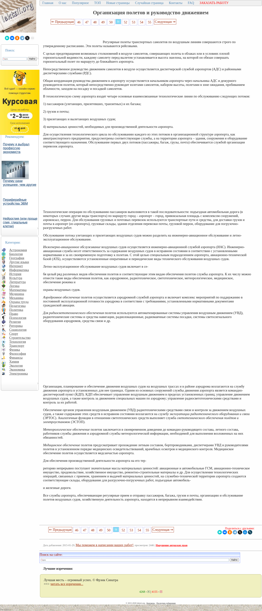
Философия (17, 353)
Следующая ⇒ (165, 22)
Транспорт (16, 346)
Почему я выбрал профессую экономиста (16, 148)
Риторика (16, 326)
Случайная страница (149, 3)
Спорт (13, 334)
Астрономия (18, 250)
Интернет (16, 266)
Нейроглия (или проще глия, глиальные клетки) (20, 222)
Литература (17, 282)
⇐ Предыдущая (62, 22)
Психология (17, 318)
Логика (14, 286)
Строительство (20, 338)
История (15, 274)
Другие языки (19, 262)
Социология (18, 330)
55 (149, 22)
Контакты (175, 3)
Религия (15, 322)
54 (141, 22)
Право (13, 314)
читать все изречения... (66, 584)
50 (111, 22)
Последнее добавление (166, 603)
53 (133, 22)
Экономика (17, 369)
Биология (16, 254)
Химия (14, 361)
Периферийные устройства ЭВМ (15, 201)
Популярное (80, 3)
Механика (16, 298)
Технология (17, 342)
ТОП (97, 3)
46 (79, 22)
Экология (16, 365)
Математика (18, 290)
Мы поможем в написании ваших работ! (104, 545)
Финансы (16, 357)
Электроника (18, 373)
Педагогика (17, 306)
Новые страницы (118, 3)
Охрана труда (19, 302)
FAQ (191, 3)
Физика (14, 349)
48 (95, 22)
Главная (47, 3)
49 (103, 22)
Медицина (16, 294)
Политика (16, 310)
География (16, 258)
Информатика (19, 270)
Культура (15, 278)
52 (125, 22)
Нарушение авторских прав (171, 545)
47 (87, 22)
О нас (62, 3)
